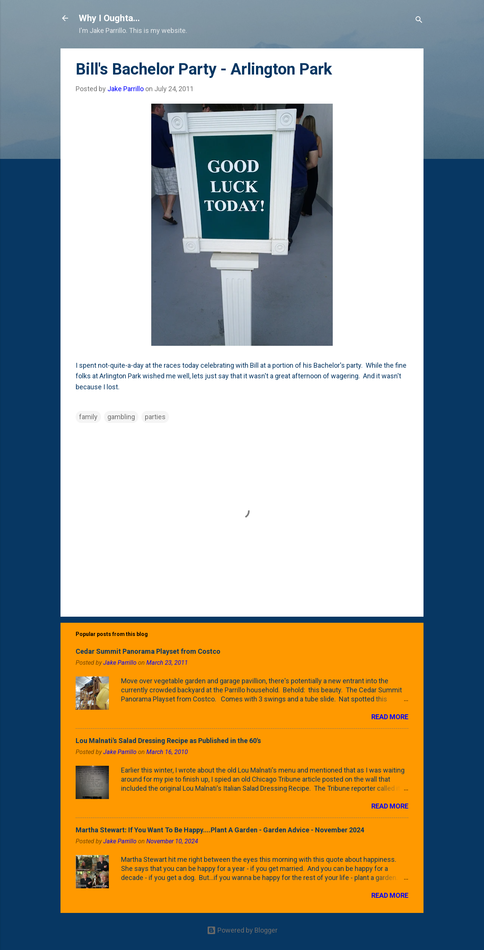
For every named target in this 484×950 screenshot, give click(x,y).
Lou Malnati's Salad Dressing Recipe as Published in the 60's (168, 741)
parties (155, 417)
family (88, 417)
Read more (389, 717)
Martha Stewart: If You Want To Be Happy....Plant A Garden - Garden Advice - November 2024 (220, 830)
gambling (121, 417)
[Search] (419, 20)
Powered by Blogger (242, 930)
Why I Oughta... (109, 18)
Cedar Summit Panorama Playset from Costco (148, 651)
